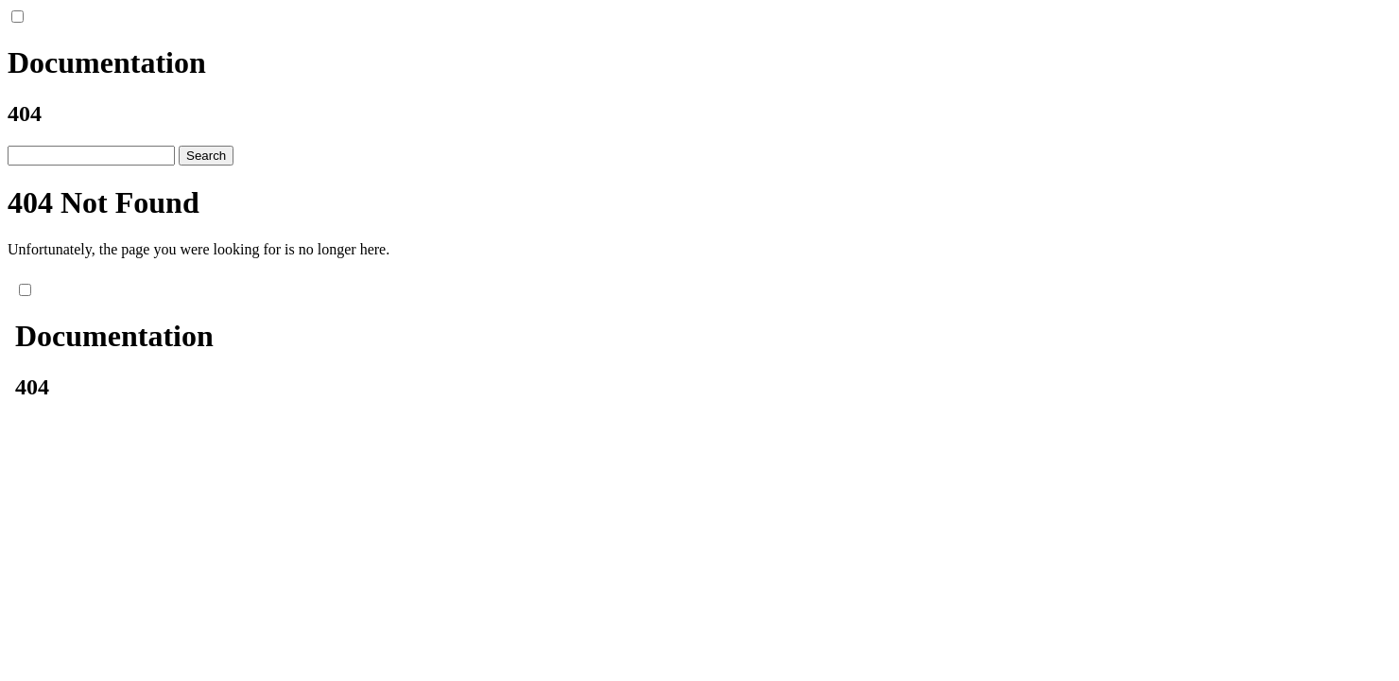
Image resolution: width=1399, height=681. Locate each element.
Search (206, 155)
